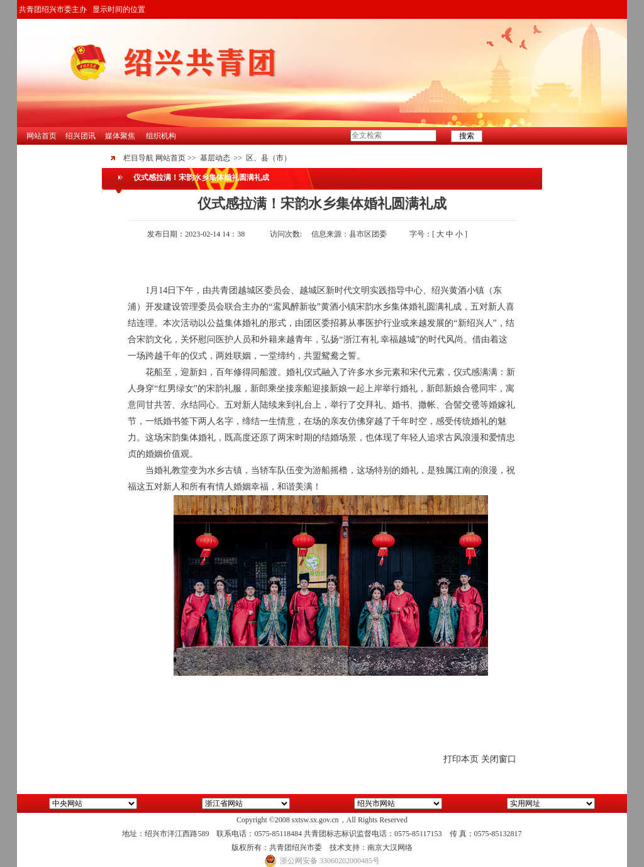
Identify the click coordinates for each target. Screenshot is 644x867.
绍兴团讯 (80, 135)
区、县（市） (268, 158)
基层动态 (215, 158)
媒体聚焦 (120, 135)
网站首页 (41, 135)
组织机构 (161, 135)
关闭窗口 (498, 759)
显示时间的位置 (118, 9)
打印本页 (461, 759)
